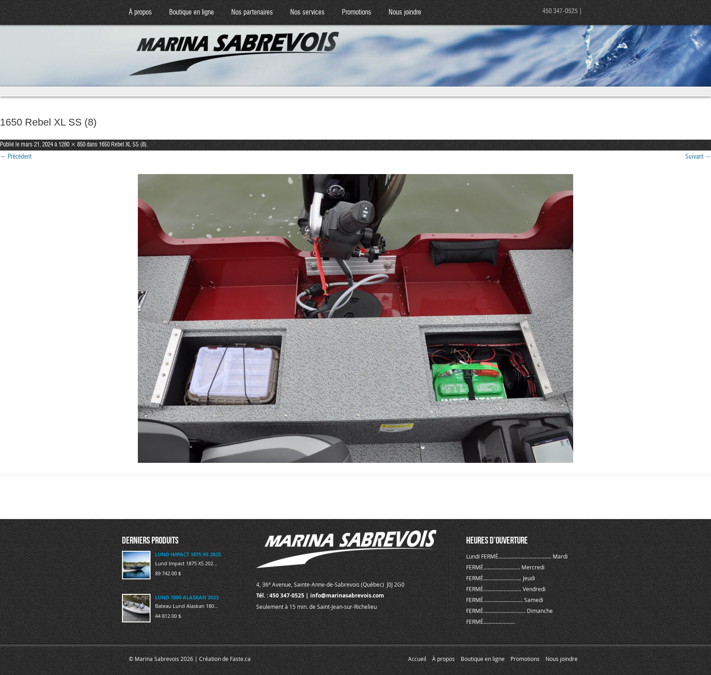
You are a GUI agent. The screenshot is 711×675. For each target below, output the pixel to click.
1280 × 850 (71, 145)
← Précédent (15, 157)
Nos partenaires (252, 12)
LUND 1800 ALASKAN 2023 (187, 597)
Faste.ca (240, 658)
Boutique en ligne (191, 12)
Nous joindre (405, 12)
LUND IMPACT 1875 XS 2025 (188, 554)
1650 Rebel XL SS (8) (122, 145)
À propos (140, 12)
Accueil (417, 658)
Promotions (356, 12)
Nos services (307, 12)
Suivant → (698, 157)
